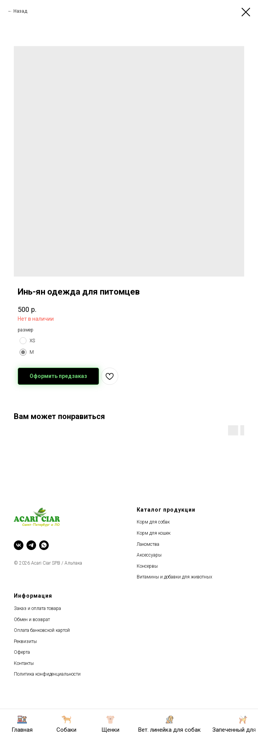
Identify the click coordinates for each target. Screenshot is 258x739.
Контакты (24, 663)
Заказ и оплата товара (37, 608)
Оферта (22, 652)
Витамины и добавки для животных (174, 577)
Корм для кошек (153, 533)
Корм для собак (153, 522)
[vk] (18, 545)
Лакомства (148, 544)
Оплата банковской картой (42, 630)
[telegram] (31, 545)
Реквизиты (25, 641)
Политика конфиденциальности (47, 674)
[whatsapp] (44, 545)
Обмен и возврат (32, 619)
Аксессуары (149, 555)
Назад (20, 11)
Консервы (147, 566)
